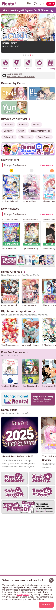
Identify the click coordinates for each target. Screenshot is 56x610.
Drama (36, 124)
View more (45, 165)
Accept (46, 604)
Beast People (44, 137)
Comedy (7, 131)
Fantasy (23, 124)
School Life (9, 137)
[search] (35, 4)
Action (21, 131)
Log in (50, 4)
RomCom (8, 124)
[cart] (42, 4)
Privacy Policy (23, 594)
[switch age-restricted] (29, 3)
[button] (23, 55)
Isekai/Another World (40, 131)
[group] (11, 186)
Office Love (26, 137)
